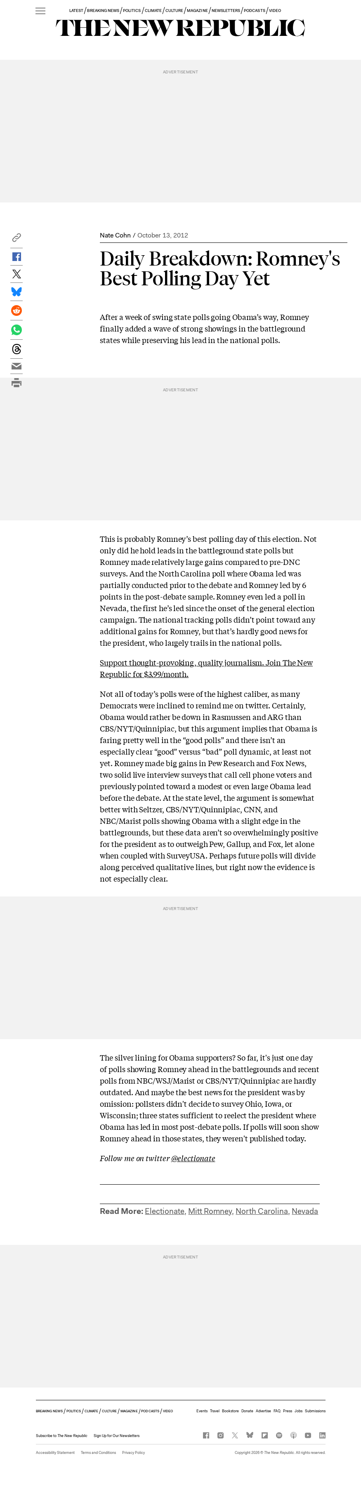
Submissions (315, 1411)
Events (202, 1411)
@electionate (193, 1157)
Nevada (305, 1211)
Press (287, 1411)
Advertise (263, 1411)
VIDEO (275, 10)
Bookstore (230, 1411)
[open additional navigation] (40, 11)
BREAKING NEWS (103, 10)
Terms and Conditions (98, 1452)
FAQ (277, 1411)
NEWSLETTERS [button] (226, 10)
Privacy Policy (133, 1452)
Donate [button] (247, 1411)
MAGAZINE (197, 10)
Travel (214, 1411)
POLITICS (132, 10)
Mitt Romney (210, 1211)
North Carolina (262, 1211)
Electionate (164, 1211)
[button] (16, 239)
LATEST (76, 10)
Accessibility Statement (55, 1452)
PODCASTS (254, 10)
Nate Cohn (115, 235)
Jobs (298, 1411)
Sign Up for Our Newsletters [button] (116, 1435)
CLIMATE (153, 10)
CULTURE (174, 10)
